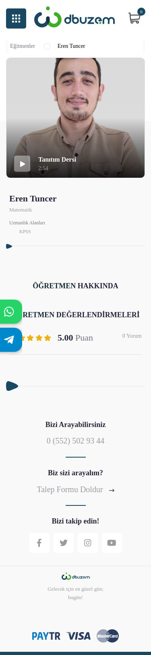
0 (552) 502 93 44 (75, 440)
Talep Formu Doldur (75, 489)
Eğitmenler (22, 46)
